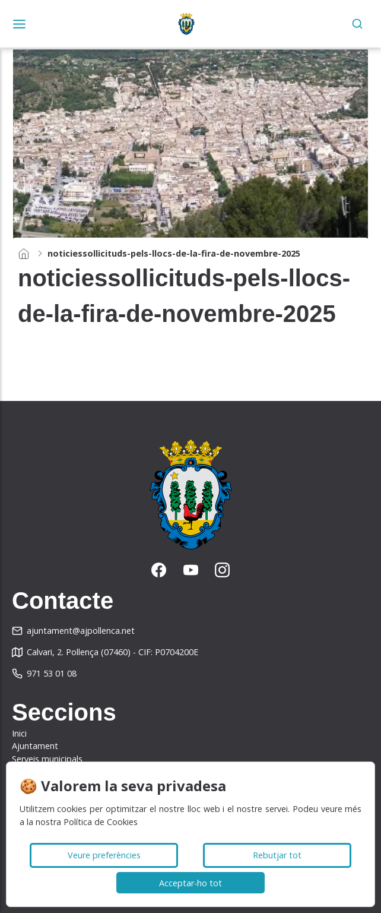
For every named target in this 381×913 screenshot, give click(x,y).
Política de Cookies (101, 821)
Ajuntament (35, 745)
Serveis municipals (47, 758)
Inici (19, 733)
